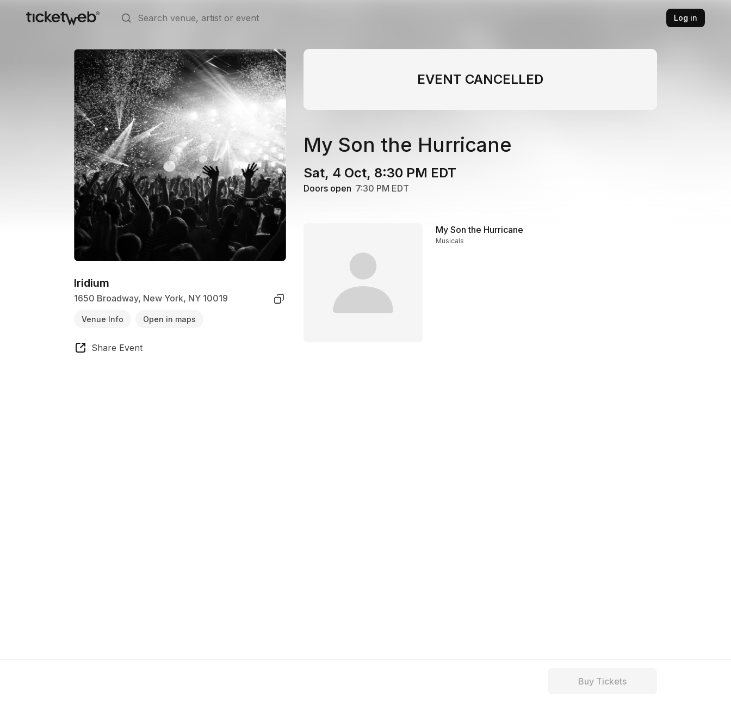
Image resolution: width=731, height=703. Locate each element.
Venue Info (102, 319)
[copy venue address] (279, 299)
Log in (685, 17)
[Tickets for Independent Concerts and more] (63, 18)
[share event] (108, 349)
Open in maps (169, 319)
